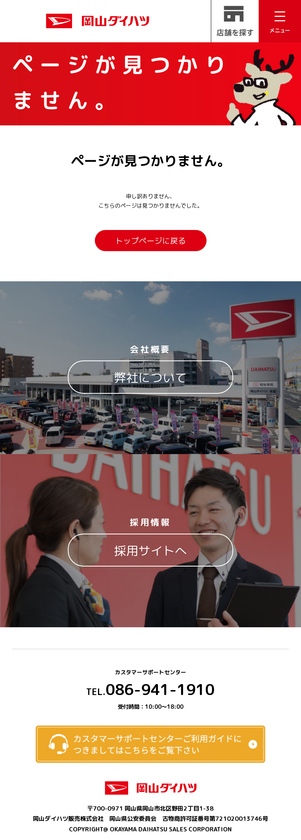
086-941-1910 (150, 689)
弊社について (150, 377)
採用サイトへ (150, 550)
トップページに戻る (150, 240)
